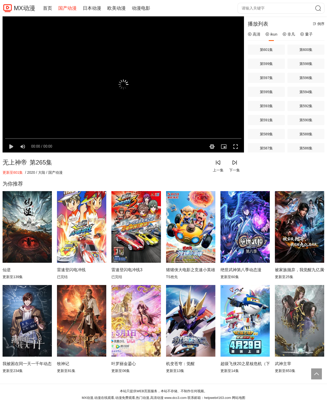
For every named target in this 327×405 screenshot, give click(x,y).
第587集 (266, 148)
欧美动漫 (116, 8)
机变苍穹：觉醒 (180, 364)
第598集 (305, 64)
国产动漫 (67, 8)
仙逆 (7, 270)
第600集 (305, 50)
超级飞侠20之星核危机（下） (245, 364)
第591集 (266, 120)
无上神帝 (15, 162)
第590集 (305, 120)
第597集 (266, 78)
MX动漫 (24, 8)
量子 (306, 34)
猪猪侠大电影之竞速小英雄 (190, 270)
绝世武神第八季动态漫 (240, 270)
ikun (271, 34)
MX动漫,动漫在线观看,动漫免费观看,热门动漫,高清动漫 (123, 398)
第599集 (266, 64)
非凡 (289, 34)
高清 (254, 34)
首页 (47, 8)
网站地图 (238, 398)
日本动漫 (92, 8)
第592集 (305, 106)
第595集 (266, 92)
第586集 (305, 148)
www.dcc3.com (176, 398)
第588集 (305, 134)
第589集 (266, 134)
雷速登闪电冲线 (71, 270)
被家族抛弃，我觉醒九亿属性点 (299, 270)
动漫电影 (141, 8)
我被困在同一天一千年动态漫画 (27, 364)
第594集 (305, 92)
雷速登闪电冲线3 (126, 270)
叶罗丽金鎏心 (123, 364)
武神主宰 (283, 364)
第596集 (305, 78)
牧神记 (63, 364)
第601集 (266, 50)
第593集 (266, 106)
